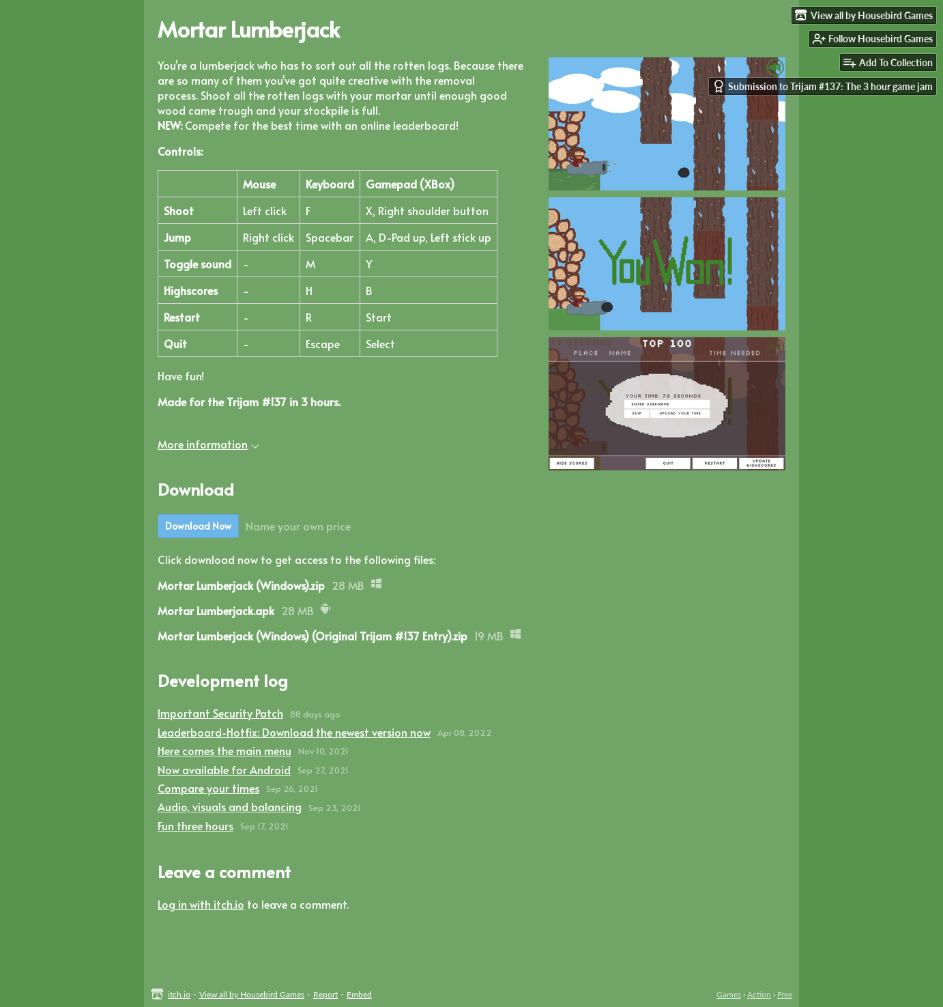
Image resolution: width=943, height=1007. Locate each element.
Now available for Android (224, 769)
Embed (359, 994)
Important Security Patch (220, 712)
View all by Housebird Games (251, 994)
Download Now (198, 526)
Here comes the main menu (224, 750)
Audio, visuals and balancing (230, 806)
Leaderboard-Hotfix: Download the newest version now (294, 731)
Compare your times (208, 787)
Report (325, 994)
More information (208, 443)
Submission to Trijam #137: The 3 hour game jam (822, 86)
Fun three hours (195, 825)
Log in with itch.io (201, 903)
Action (759, 994)
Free (784, 994)
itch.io (179, 994)
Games (728, 994)
